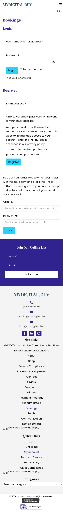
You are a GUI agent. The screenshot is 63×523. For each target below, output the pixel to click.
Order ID (8, 202)
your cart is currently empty (23, 428)
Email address (21, 103)
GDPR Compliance (31, 467)
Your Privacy (31, 462)
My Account (31, 452)
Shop (31, 361)
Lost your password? (19, 78)
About (31, 356)
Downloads (31, 387)
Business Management (31, 371)
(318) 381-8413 (31, 306)
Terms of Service (31, 457)
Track (8, 230)
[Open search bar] (58, 11)
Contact (31, 376)
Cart (31, 441)
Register (13, 162)
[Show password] (53, 62)
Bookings (31, 408)
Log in (12, 70)
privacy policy (36, 144)
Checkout (31, 447)
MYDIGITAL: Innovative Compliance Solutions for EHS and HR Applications (31, 348)
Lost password (31, 424)
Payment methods (31, 397)
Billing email (10, 215)
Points (31, 413)
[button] (31, 274)
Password (19, 55)
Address (31, 392)
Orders (31, 382)
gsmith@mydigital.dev (31, 316)
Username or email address (30, 41)
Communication (31, 418)
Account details (31, 403)
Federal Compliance (31, 366)
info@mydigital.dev (31, 326)
